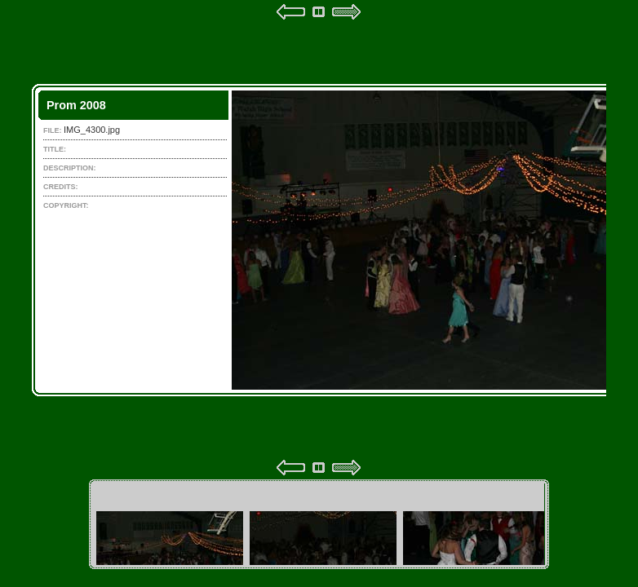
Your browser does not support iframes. (319, 240)
